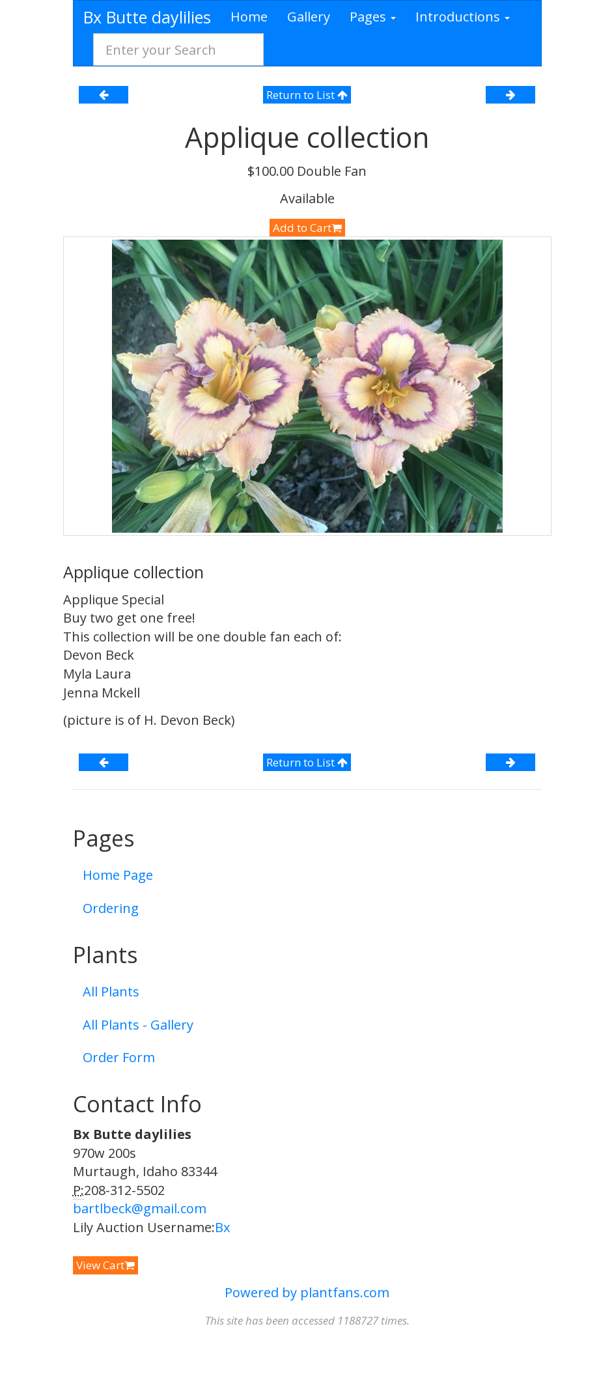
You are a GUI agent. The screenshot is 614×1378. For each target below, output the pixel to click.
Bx (222, 1227)
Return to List (307, 94)
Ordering (111, 908)
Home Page (118, 875)
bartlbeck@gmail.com (139, 1208)
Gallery (308, 16)
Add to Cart (307, 227)
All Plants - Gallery (138, 1025)
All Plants (111, 991)
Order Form (119, 1057)
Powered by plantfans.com (307, 1292)
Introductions (462, 16)
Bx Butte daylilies (147, 17)
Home (249, 16)
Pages (373, 16)
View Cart (105, 1265)
